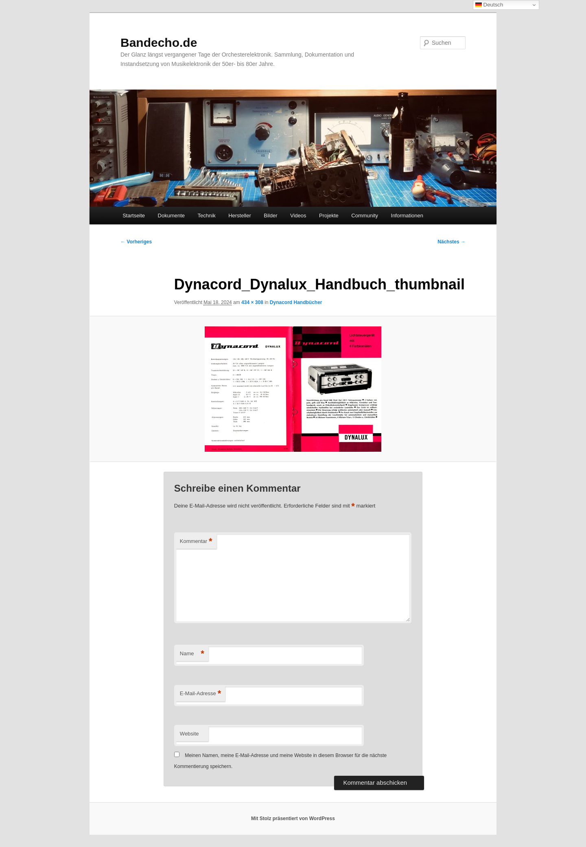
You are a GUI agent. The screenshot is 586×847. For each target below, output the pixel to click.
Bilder (270, 215)
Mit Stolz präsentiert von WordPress (293, 818)
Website (189, 734)
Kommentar (196, 541)
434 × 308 (252, 302)
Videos (298, 215)
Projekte (329, 215)
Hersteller (239, 215)
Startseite (133, 215)
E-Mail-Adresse (200, 694)
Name (192, 654)
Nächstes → (451, 242)
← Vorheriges (136, 242)
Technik (207, 215)
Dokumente (171, 215)
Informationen (407, 215)
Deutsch (489, 5)
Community (364, 215)
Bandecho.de (158, 42)
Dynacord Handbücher (296, 302)
